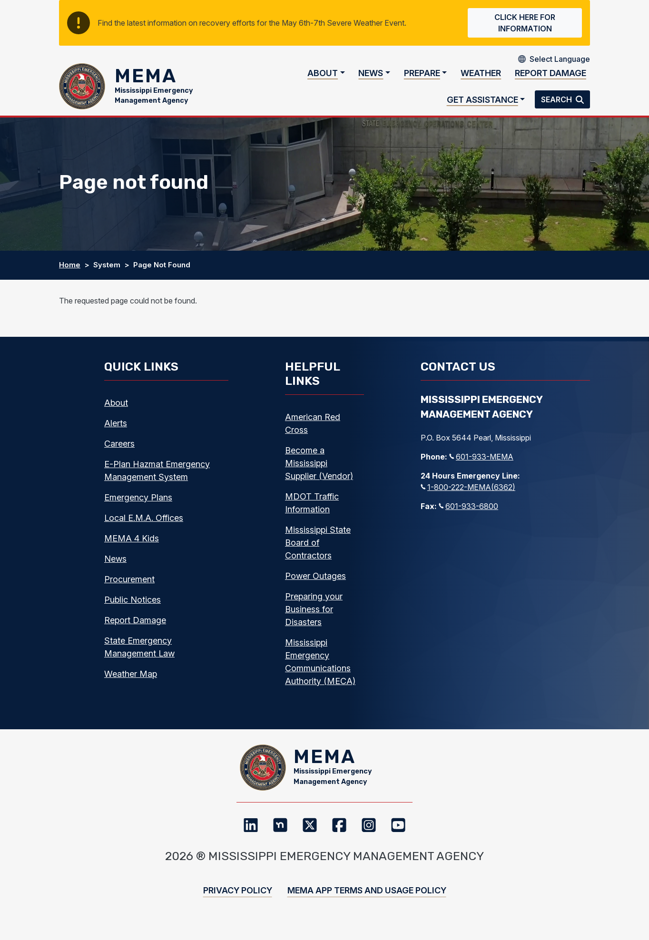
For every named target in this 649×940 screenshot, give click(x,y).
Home (69, 271)
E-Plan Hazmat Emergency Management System (157, 476)
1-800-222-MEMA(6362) (468, 493)
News (370, 76)
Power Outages (315, 582)
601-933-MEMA (481, 463)
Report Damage (550, 76)
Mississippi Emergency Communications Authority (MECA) (320, 668)
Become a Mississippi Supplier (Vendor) (319, 469)
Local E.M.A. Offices (143, 524)
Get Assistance (482, 103)
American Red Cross (312, 429)
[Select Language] (560, 59)
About (322, 76)
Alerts (115, 429)
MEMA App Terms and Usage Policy (366, 903)
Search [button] (557, 103)
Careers (119, 450)
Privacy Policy (237, 903)
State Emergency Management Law (139, 653)
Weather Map (130, 680)
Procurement (129, 585)
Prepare (422, 76)
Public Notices (132, 606)
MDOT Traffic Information (312, 509)
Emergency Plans (138, 504)
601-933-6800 (468, 512)
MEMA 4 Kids (131, 544)
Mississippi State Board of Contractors (318, 549)
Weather (481, 76)
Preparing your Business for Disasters (314, 615)
